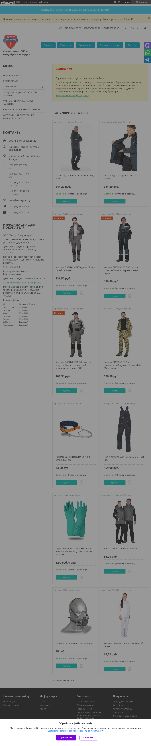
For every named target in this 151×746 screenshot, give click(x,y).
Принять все (66, 737)
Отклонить (89, 737)
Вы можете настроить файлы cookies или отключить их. (74, 731)
